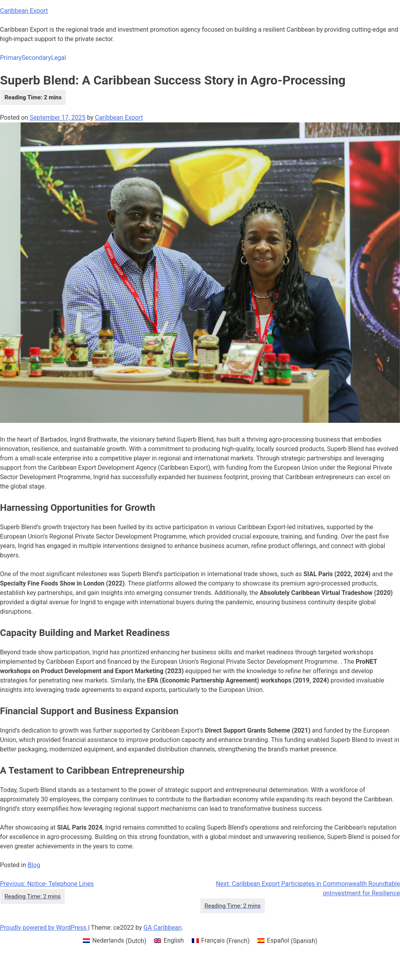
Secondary (36, 57)
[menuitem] (114, 941)
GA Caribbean (162, 927)
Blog (34, 865)
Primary (10, 57)
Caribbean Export (24, 10)
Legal (58, 57)
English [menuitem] (174, 940)
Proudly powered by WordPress (44, 927)
